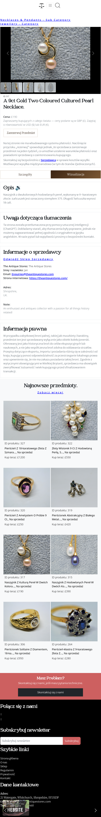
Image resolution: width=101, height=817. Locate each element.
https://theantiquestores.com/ (48, 278)
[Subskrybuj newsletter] (31, 741)
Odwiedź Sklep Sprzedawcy (28, 259)
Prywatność (7, 774)
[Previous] (5, 810)
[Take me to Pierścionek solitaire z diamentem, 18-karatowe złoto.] (26, 632)
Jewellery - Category (19, 24)
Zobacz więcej (51, 392)
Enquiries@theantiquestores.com (33, 274)
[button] (7, 53)
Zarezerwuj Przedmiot (21, 133)
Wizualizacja (75, 174)
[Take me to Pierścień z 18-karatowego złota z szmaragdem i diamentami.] (26, 431)
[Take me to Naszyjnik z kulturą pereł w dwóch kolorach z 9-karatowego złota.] (26, 565)
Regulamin (7, 770)
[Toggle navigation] (50, 5)
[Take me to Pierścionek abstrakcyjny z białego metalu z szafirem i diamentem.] (74, 498)
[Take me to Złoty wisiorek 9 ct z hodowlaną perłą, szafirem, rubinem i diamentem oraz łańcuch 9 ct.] (74, 431)
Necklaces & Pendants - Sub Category (35, 20)
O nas (3, 762)
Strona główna (9, 758)
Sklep (3, 766)
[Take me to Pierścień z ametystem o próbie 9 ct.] (26, 498)
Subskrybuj (72, 740)
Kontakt (5, 778)
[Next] (96, 810)
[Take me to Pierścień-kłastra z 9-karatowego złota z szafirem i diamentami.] (74, 632)
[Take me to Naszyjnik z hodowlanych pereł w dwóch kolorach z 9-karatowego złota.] (74, 565)
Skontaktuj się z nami (50, 692)
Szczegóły (25, 174)
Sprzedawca (48, 160)
